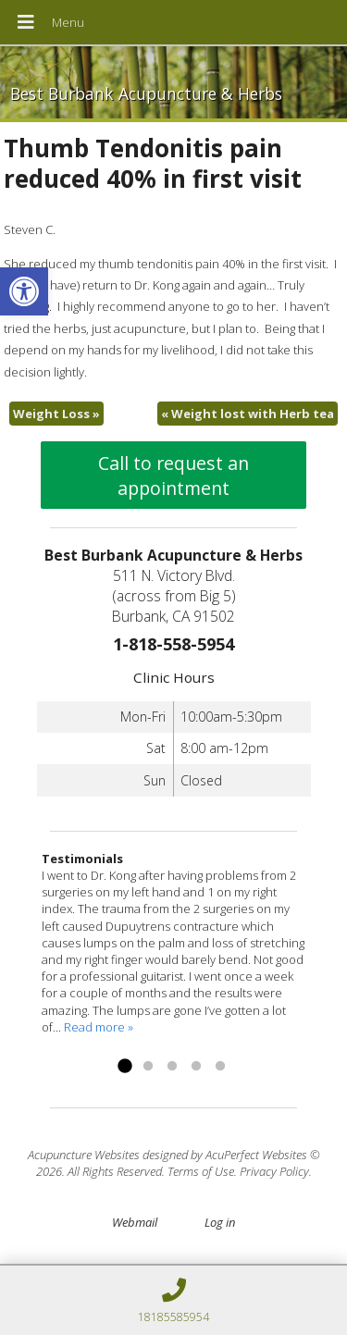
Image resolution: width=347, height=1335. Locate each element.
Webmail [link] (134, 1222)
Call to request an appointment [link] (173, 476)
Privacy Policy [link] (274, 1171)
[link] (24, 291)
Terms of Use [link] (200, 1171)
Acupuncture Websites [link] (84, 1154)
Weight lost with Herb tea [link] (247, 413)
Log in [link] (219, 1222)
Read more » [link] (98, 1027)
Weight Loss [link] (56, 413)
